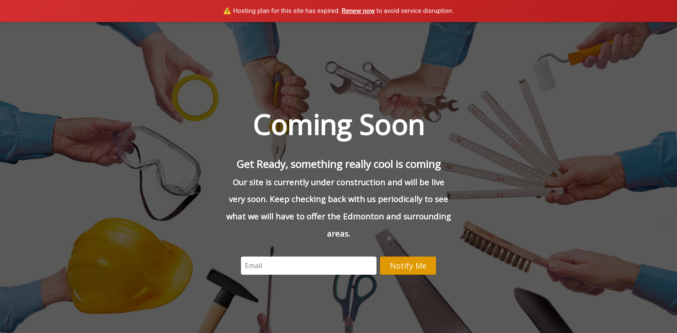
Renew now (358, 11)
